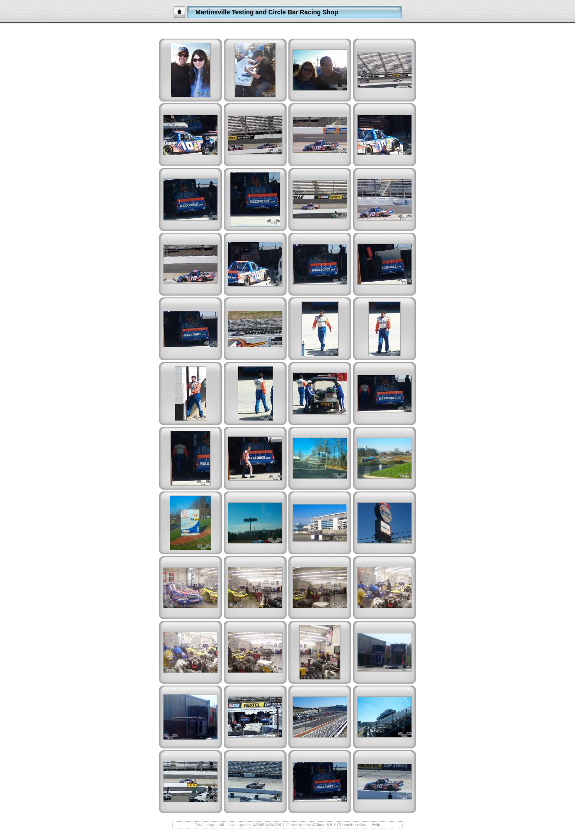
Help (376, 825)
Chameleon (347, 825)
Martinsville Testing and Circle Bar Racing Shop (266, 12)
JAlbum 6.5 (322, 825)
